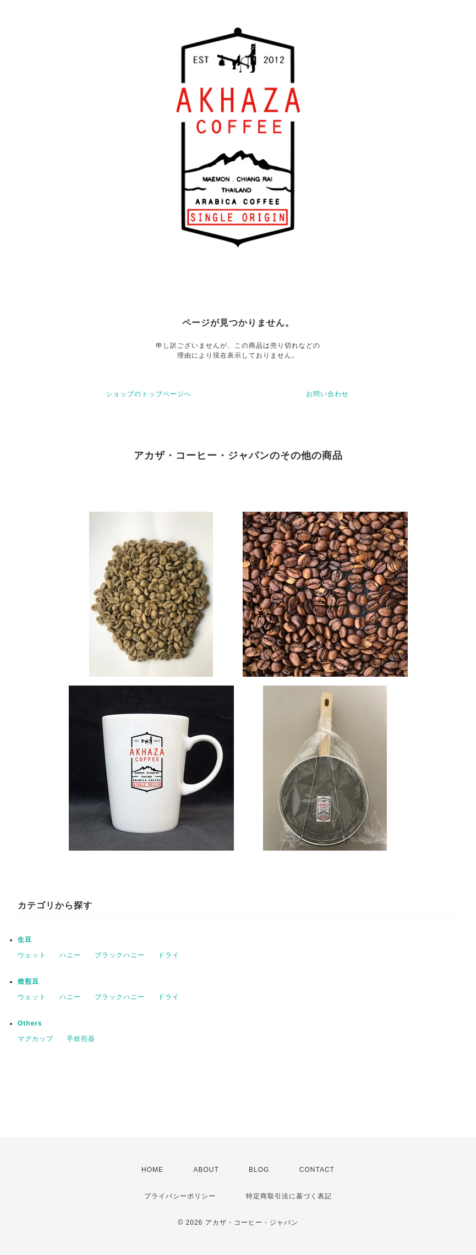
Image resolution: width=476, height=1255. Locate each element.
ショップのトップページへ (149, 394)
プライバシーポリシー (180, 1196)
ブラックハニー (120, 955)
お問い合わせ (327, 394)
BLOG (259, 1170)
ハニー (70, 955)
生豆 (25, 940)
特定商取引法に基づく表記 (289, 1196)
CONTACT (317, 1170)
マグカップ (35, 1039)
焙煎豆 (28, 981)
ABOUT (205, 1170)
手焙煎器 (81, 1039)
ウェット (32, 955)
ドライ (168, 955)
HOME (152, 1170)
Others (30, 1023)
